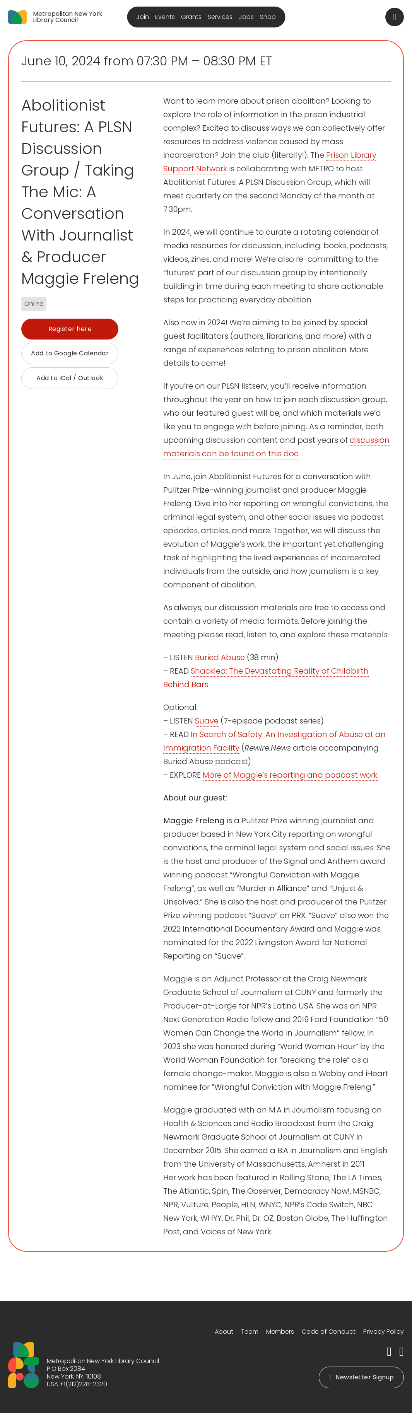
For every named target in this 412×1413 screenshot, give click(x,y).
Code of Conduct (329, 1331)
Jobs (246, 16)
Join (142, 16)
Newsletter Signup (361, 1377)
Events (165, 16)
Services (220, 16)
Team (249, 1331)
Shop (268, 16)
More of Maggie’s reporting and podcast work (290, 775)
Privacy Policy (383, 1331)
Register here (70, 328)
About (224, 1331)
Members (280, 1331)
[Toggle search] (394, 17)
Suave (207, 720)
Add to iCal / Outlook (70, 378)
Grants (191, 16)
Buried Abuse (220, 657)
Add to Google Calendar (70, 353)
